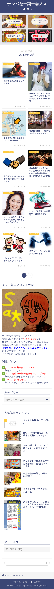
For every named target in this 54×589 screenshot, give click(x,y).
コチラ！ (32, 354)
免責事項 (37, 582)
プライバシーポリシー (21, 582)
